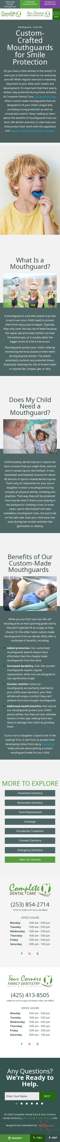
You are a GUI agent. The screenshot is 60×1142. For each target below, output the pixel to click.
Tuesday (15, 927)
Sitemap (28, 1118)
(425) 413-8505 (30, 995)
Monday (15, 923)
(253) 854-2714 (30, 904)
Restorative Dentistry (30, 803)
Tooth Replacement (30, 812)
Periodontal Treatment (30, 831)
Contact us (48, 744)
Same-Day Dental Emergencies (10, 4)
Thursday (16, 936)
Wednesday (17, 931)
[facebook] (21, 953)
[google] (29, 953)
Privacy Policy (43, 1118)
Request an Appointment (50, 3)
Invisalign (30, 822)
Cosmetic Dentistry (30, 840)
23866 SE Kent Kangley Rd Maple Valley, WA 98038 (30, 1000)
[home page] (11, 14)
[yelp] (37, 953)
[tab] (16, 1103)
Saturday (16, 944)
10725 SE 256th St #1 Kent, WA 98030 (30, 910)
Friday (14, 940)
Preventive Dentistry (30, 793)
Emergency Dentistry (30, 850)
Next (47, 1096)
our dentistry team (45, 96)
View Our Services (30, 859)
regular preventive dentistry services (32, 131)
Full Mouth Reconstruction (30, 3)
